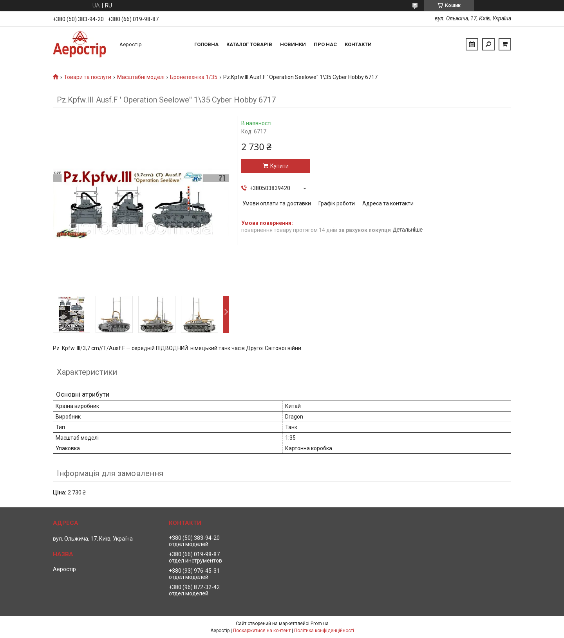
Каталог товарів (249, 44)
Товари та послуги (87, 77)
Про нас (325, 44)
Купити (279, 166)
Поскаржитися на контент (262, 630)
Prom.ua (320, 623)
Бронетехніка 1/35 (193, 77)
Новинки (293, 44)
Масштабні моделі (140, 77)
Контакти (358, 44)
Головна (206, 44)
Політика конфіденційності (324, 630)
